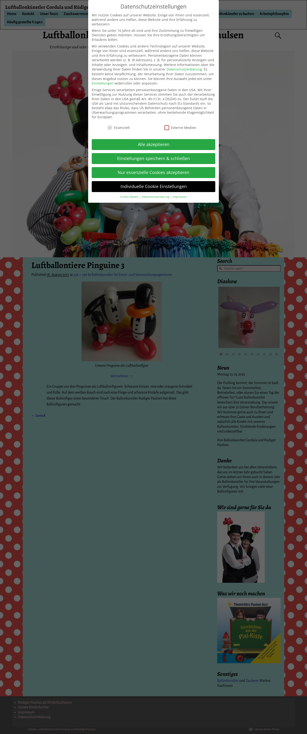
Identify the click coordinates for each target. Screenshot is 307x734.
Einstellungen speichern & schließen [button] (153, 158)
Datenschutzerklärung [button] (156, 196)
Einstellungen (103, 83)
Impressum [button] (180, 196)
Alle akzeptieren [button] (153, 144)
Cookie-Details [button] (129, 196)
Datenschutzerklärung (184, 69)
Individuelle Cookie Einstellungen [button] (153, 186)
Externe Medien (180, 127)
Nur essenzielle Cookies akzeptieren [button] (153, 172)
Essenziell (118, 127)
